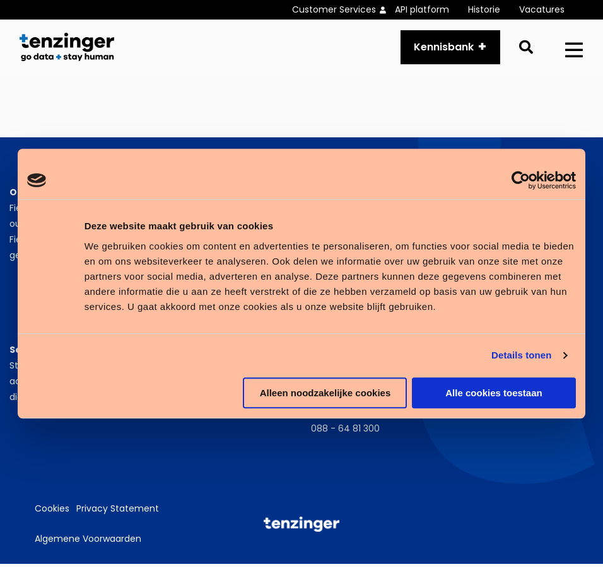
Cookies (52, 512)
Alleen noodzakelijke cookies (325, 392)
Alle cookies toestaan (493, 392)
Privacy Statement (117, 512)
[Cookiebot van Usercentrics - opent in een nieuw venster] (520, 180)
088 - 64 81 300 (345, 431)
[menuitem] (343, 10)
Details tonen (521, 355)
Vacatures (542, 9)
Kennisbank (444, 48)
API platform (422, 9)
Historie (484, 9)
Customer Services (334, 9)
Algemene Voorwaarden (88, 542)
